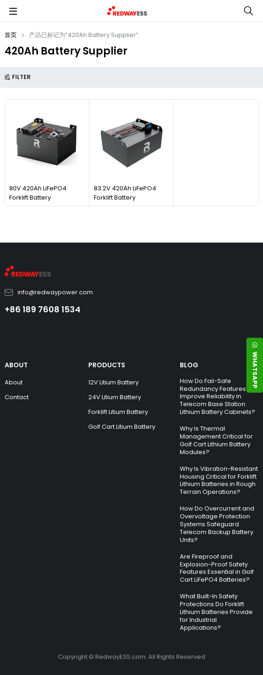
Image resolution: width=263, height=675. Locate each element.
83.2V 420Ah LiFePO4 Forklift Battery (125, 193)
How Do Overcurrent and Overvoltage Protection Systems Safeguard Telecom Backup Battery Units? (217, 524)
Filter (21, 77)
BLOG (189, 365)
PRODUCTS (106, 365)
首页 (11, 34)
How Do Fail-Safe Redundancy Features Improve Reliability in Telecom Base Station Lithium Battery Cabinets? (217, 397)
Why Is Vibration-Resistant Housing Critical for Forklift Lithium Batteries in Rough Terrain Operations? (219, 480)
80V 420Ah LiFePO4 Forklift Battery (38, 193)
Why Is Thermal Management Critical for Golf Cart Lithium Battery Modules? (216, 440)
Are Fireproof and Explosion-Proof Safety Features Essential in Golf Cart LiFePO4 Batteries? (217, 568)
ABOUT (16, 365)
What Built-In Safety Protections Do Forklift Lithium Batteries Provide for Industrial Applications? (216, 612)
